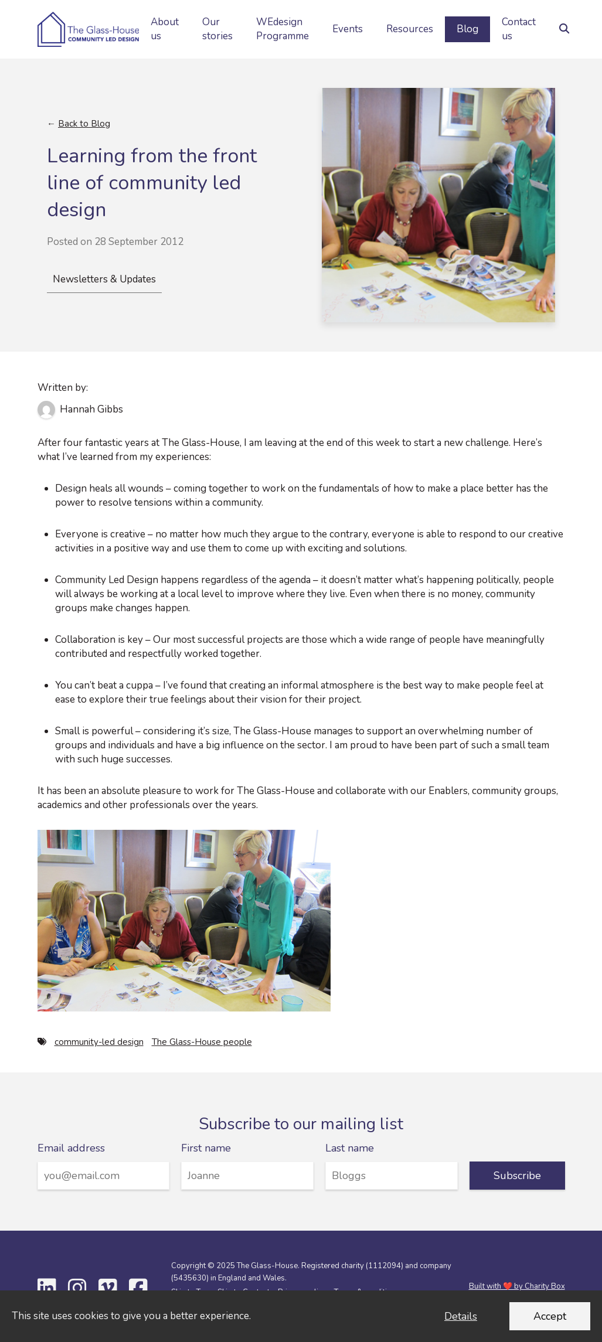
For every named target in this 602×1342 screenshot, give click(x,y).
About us (165, 29)
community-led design (99, 1042)
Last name (349, 1148)
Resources (409, 29)
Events (347, 29)
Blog (467, 29)
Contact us (519, 29)
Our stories (217, 29)
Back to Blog (84, 124)
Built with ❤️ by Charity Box (517, 1286)
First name (206, 1148)
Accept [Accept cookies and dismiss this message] (549, 1316)
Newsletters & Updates (104, 279)
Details (460, 1316)
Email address (71, 1148)
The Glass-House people (202, 1042)
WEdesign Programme (282, 29)
